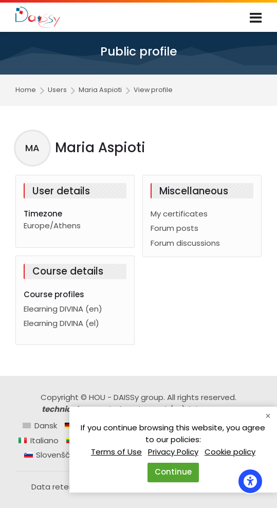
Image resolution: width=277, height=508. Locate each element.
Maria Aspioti (100, 90)
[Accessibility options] (250, 481)
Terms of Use (116, 451)
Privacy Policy (173, 451)
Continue (173, 471)
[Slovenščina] (52, 455)
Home (25, 90)
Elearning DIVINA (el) (61, 323)
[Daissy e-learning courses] (37, 17)
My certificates (179, 213)
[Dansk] (40, 425)
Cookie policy (230, 451)
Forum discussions (185, 243)
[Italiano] (39, 440)
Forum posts (174, 228)
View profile (153, 90)
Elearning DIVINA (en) (63, 308)
